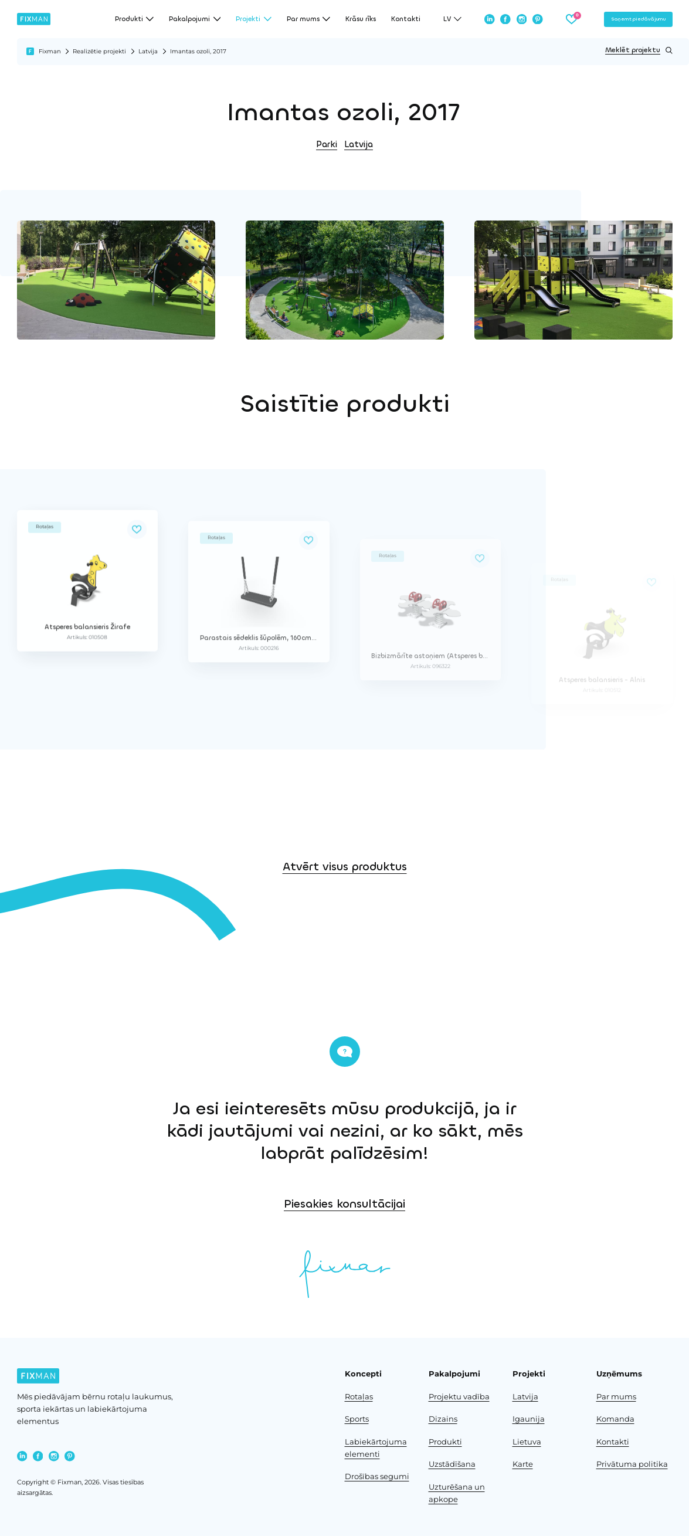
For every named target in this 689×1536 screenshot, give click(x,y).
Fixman (50, 51)
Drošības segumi (377, 1476)
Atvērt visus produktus (345, 902)
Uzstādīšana (452, 1464)
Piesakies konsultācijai (451, 1203)
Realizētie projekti (99, 51)
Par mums (616, 1396)
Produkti (445, 1441)
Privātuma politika (632, 1464)
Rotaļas (359, 1396)
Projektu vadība (459, 1396)
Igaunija (528, 1419)
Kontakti (405, 19)
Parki (326, 144)
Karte (522, 1464)
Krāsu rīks (360, 19)
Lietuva (526, 1441)
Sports (357, 1419)
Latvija (148, 51)
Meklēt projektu (638, 50)
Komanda (615, 1419)
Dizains (443, 1419)
